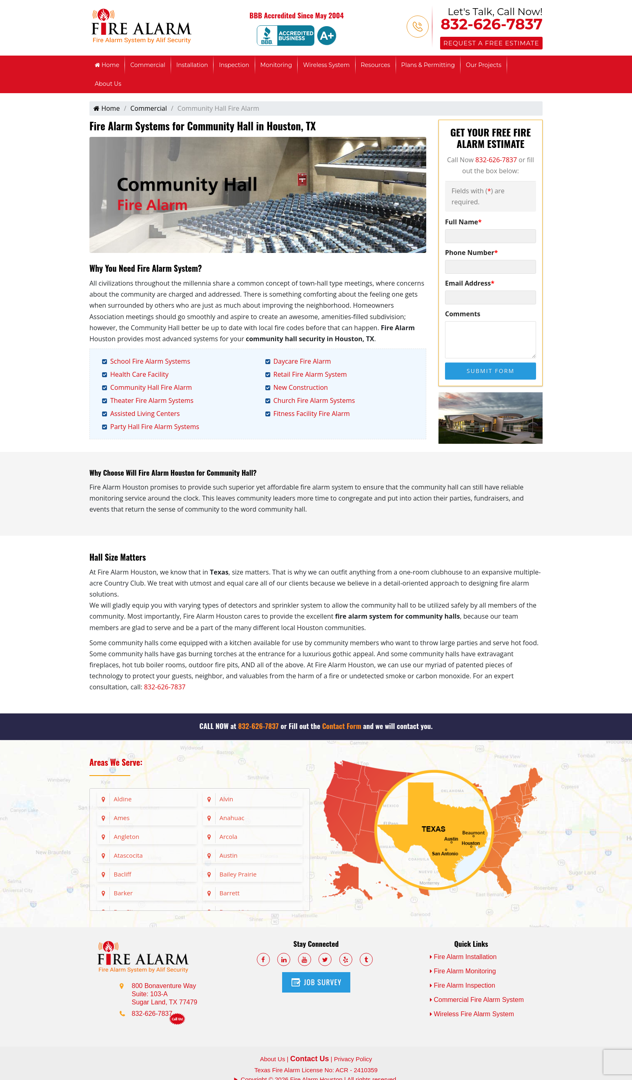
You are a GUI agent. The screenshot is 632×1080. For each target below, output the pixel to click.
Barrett (230, 893)
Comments (462, 313)
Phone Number (471, 252)
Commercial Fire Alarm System (477, 999)
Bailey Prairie (238, 874)
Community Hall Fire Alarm (151, 387)
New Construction (301, 387)
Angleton (127, 836)
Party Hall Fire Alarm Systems (154, 426)
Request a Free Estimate (491, 43)
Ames (122, 818)
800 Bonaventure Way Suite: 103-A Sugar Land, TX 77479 (165, 994)
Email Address (469, 283)
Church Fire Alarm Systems (314, 400)
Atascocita (128, 855)
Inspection (234, 65)
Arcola (229, 836)
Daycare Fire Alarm (302, 361)
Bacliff (122, 874)
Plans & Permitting (428, 65)
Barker (123, 893)
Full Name (463, 221)
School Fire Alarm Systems (150, 361)
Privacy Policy (353, 1058)
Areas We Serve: (115, 762)
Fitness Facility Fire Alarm (312, 413)
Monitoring (276, 65)
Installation (192, 65)
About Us (108, 83)
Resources (375, 65)
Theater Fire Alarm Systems (152, 400)
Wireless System (326, 65)
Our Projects (483, 65)
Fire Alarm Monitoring (463, 971)
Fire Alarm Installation (463, 956)
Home (107, 65)
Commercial (147, 65)
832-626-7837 (492, 24)
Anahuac (232, 818)
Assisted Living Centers (145, 413)
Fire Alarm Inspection (462, 985)
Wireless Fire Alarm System (472, 1014)
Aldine (123, 799)
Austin (229, 855)
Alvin (227, 799)
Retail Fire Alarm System (310, 374)
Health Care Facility (139, 374)
